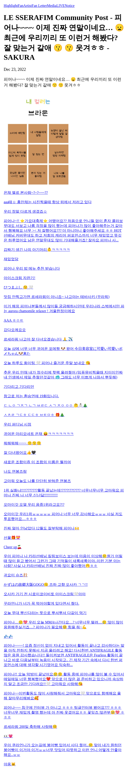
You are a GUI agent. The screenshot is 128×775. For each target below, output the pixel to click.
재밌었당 (11, 259)
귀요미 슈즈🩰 (16, 575)
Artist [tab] (27, 6)
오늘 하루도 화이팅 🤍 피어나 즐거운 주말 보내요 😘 (47, 363)
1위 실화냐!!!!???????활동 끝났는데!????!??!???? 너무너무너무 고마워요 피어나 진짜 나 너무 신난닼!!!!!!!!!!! (64, 492)
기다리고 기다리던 (19, 387)
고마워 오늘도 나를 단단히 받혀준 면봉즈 (37, 481)
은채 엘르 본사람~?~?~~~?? (26, 192)
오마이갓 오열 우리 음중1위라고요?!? (34, 504)
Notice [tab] (70, 6)
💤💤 (8, 636)
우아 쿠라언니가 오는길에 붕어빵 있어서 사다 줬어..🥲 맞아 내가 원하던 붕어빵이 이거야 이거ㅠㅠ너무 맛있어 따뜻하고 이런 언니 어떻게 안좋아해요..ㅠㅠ (63, 750)
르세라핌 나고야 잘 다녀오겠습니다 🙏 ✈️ (38, 339)
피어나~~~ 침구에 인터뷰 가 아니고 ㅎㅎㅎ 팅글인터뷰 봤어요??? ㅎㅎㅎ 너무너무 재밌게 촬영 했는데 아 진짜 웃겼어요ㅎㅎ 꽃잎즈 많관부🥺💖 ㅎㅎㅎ (64, 712)
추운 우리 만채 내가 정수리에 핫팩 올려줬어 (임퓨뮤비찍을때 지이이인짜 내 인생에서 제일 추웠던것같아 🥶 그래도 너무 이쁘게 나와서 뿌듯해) (63, 374)
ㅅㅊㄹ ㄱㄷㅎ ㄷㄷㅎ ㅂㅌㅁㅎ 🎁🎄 (34, 415)
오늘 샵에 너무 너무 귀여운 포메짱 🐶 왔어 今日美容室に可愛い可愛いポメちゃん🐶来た (63, 351)
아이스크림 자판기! (19, 278)
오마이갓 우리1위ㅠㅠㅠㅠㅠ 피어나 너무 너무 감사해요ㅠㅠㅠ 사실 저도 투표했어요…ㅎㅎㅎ (63, 516)
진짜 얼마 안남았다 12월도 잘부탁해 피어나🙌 (41, 528)
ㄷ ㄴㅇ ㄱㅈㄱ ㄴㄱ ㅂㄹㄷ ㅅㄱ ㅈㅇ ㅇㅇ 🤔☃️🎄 (45, 405)
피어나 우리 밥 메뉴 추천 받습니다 (32, 268)
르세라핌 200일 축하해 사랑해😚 (30, 727)
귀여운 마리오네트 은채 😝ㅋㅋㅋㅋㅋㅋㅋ (39, 434)
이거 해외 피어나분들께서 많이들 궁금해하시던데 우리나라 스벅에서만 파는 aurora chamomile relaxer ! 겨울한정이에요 (64, 308)
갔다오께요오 (15, 330)
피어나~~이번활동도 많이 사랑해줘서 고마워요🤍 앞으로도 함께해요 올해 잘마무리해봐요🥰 (62, 695)
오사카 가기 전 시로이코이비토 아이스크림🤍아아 (45, 594)
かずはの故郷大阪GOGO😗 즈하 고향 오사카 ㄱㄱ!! (46, 584)
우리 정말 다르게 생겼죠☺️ (25, 211)
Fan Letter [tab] (39, 6)
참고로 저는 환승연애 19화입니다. (31, 396)
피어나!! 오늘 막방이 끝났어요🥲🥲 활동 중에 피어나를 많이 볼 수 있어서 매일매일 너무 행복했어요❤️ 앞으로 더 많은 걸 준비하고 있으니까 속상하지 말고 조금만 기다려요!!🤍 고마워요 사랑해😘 (64, 679)
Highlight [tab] (11, 6)
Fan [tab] (20, 6)
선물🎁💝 (12, 538)
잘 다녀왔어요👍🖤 (20, 453)
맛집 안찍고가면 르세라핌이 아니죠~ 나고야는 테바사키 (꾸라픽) (56, 297)
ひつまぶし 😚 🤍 (18, 287)
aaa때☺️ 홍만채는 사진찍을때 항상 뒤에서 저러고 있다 (48, 202)
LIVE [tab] (60, 6)
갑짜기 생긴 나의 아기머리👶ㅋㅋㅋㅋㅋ (37, 250)
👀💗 (8, 736)
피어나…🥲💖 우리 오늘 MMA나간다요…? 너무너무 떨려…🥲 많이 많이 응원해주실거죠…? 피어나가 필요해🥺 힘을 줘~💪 (63, 624)
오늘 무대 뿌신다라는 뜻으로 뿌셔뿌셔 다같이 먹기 (45, 613)
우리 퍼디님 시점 (17, 424)
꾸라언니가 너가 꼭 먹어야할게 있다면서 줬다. (41, 603)
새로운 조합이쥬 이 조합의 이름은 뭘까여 (37, 462)
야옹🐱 (10, 764)
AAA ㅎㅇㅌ (13, 320)
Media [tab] (51, 6)
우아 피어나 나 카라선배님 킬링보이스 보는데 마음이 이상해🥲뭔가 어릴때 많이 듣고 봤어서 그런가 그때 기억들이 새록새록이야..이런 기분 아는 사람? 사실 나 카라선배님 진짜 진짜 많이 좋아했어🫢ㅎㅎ (63, 561)
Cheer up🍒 (13, 547)
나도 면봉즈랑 (15, 471)
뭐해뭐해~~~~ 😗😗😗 (22, 443)
